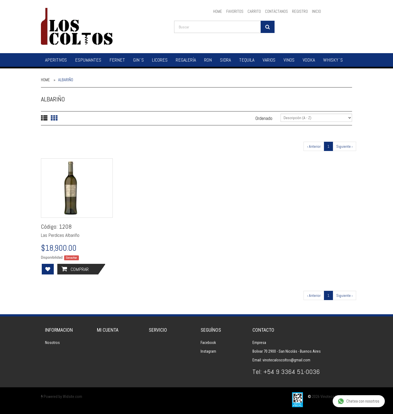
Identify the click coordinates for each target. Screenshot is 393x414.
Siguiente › (344, 146)
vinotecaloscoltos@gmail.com (286, 360)
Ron (208, 60)
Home (45, 79)
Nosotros (52, 342)
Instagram (208, 351)
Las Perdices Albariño (60, 235)
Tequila (246, 60)
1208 (65, 226)
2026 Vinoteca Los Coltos (332, 396)
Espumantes (88, 60)
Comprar (75, 269)
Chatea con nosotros (358, 401)
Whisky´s (333, 60)
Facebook (208, 342)
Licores (160, 60)
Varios (269, 60)
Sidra (225, 60)
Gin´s (138, 60)
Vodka (309, 60)
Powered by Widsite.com (61, 396)
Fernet (117, 60)
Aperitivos (56, 60)
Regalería (186, 60)
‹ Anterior (314, 146)
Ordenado (263, 118)
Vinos (289, 60)
